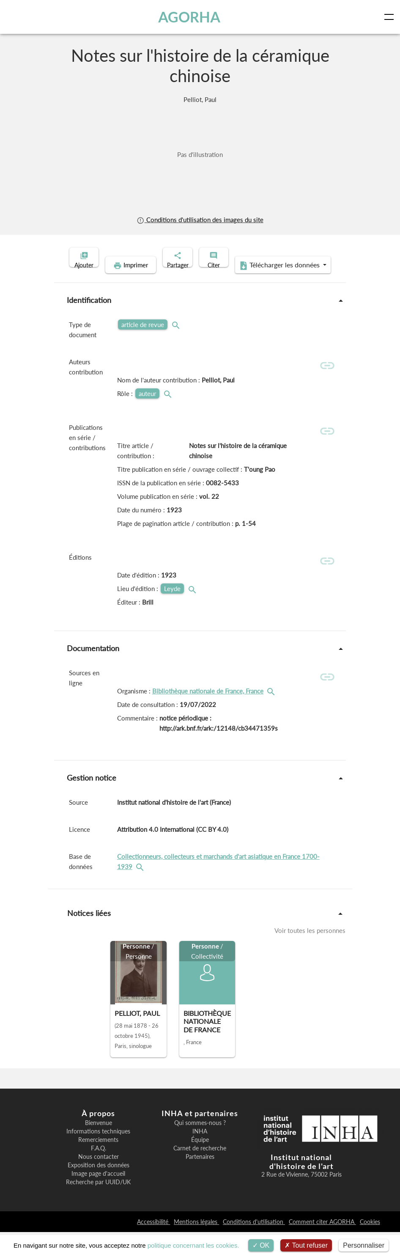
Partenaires (200, 1182)
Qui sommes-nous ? (200, 1148)
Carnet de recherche (199, 1173)
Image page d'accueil (98, 1198)
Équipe (200, 1165)
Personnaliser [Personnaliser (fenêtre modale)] (363, 1245)
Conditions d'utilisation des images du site (200, 219)
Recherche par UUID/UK (98, 1207)
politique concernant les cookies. (193, 1245)
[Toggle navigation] (391, 17)
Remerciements (98, 1165)
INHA (199, 1156)
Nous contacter (98, 1182)
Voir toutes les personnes (309, 955)
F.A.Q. (98, 1173)
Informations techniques (98, 1156)
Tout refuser (306, 1245)
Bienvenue (98, 1148)
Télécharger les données (255, 278)
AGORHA (191, 16)
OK (261, 1245)
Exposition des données (98, 1190)
